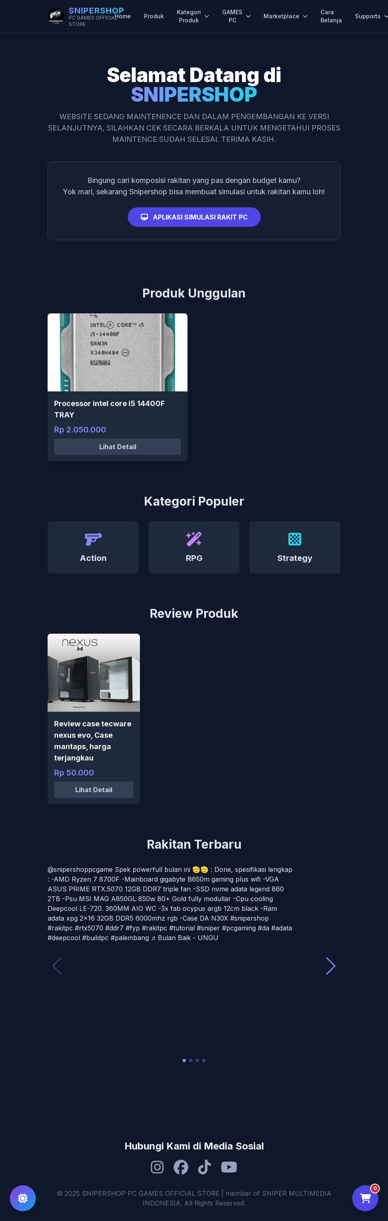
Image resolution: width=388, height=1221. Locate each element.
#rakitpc (60, 928)
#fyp (133, 928)
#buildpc (95, 938)
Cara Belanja (331, 16)
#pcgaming (239, 928)
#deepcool (64, 938)
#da (263, 928)
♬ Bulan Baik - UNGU (184, 938)
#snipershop (249, 918)
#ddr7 (114, 928)
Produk (154, 16)
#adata (281, 928)
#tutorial (182, 928)
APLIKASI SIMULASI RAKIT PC (194, 217)
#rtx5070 (89, 928)
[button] (184, 1060)
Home (123, 16)
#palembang (130, 938)
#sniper (208, 928)
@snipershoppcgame (80, 869)
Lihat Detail (117, 447)
